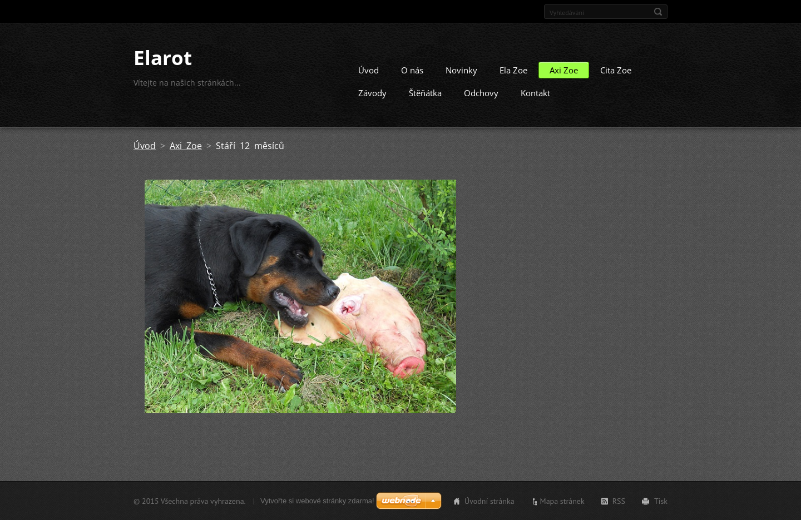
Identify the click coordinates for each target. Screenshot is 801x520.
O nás (412, 70)
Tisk (661, 501)
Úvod (368, 70)
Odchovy (481, 92)
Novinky (461, 70)
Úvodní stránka (489, 501)
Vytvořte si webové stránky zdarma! (317, 501)
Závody (372, 92)
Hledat (658, 12)
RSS (618, 501)
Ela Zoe (513, 70)
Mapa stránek (562, 501)
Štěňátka (425, 92)
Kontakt (535, 92)
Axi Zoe (564, 70)
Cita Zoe (615, 70)
